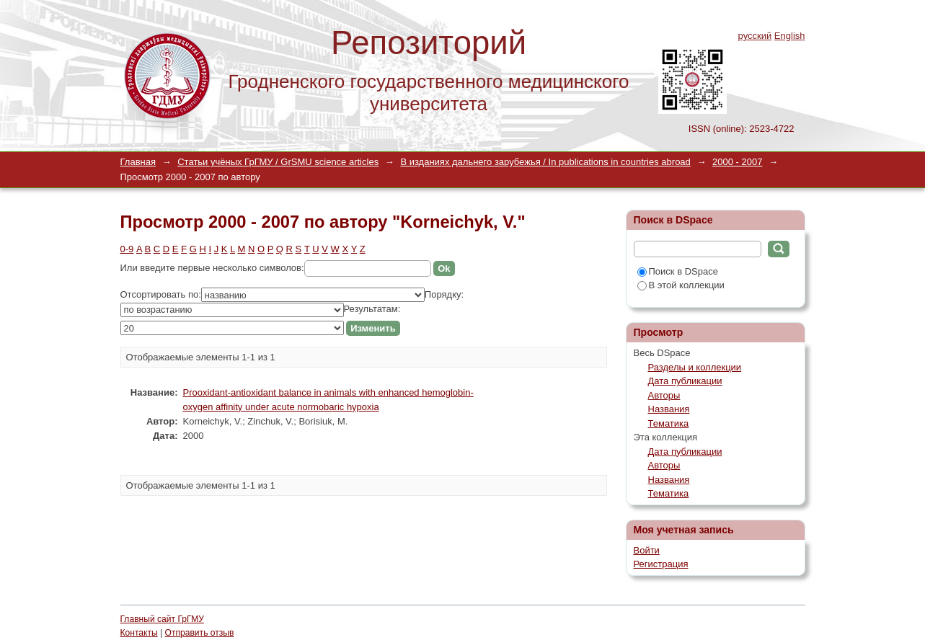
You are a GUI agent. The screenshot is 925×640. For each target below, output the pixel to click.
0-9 (127, 249)
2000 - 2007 (737, 161)
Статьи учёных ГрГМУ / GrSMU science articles (278, 161)
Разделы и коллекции (695, 367)
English (789, 35)
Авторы (664, 395)
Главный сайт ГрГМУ (162, 619)
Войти (647, 550)
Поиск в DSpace (677, 271)
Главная (138, 161)
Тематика (668, 423)
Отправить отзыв (199, 633)
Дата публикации (685, 380)
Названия (669, 409)
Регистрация (661, 564)
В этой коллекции (681, 285)
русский (755, 35)
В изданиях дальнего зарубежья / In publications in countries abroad (545, 161)
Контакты (139, 633)
